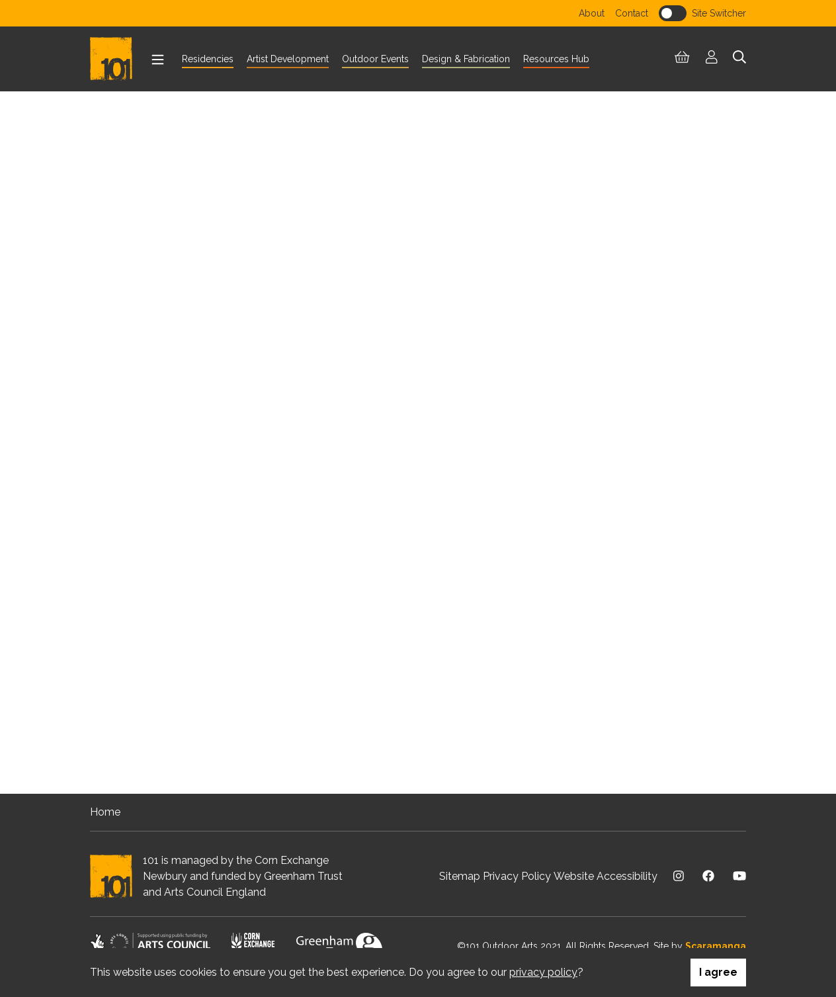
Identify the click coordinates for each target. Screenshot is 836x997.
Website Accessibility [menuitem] (605, 876)
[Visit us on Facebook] (708, 876)
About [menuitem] (592, 13)
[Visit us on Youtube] (739, 876)
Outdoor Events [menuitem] (375, 59)
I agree (718, 972)
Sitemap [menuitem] (459, 876)
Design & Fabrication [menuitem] (466, 59)
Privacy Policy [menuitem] (517, 876)
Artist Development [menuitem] (288, 59)
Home (105, 812)
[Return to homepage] (116, 59)
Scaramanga (715, 946)
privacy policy (543, 972)
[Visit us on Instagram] (678, 876)
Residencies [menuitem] (207, 59)
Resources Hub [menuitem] (556, 59)
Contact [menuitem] (631, 13)
